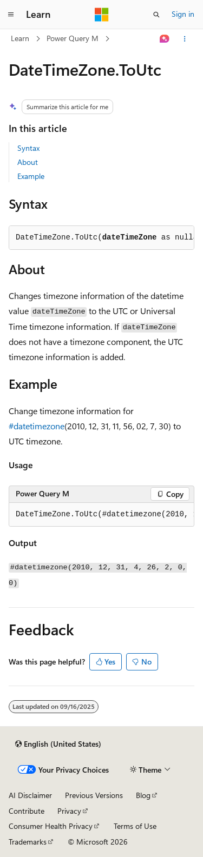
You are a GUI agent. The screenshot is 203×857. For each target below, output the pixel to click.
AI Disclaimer (30, 795)
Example (30, 176)
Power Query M (73, 38)
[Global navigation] (11, 14)
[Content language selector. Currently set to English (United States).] (58, 744)
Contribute (26, 811)
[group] (101, 515)
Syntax (28, 148)
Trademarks (28, 841)
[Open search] (156, 14)
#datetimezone (36, 425)
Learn (20, 38)
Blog (143, 795)
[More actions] (184, 39)
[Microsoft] (102, 15)
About (27, 162)
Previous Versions (94, 795)
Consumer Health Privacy (51, 826)
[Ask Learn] (164, 39)
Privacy (69, 811)
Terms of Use (135, 826)
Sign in (183, 14)
